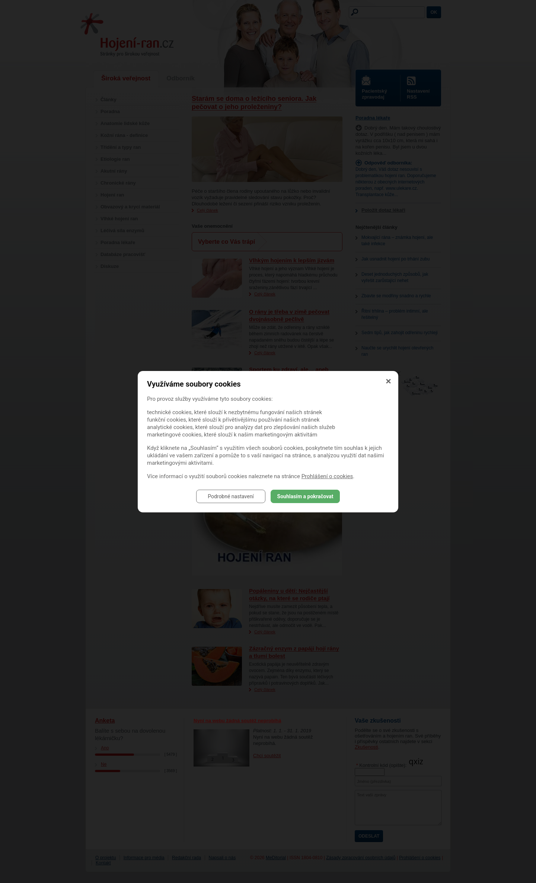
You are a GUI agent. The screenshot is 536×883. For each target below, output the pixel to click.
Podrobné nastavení (231, 496)
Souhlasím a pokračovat (305, 496)
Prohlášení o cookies (327, 476)
